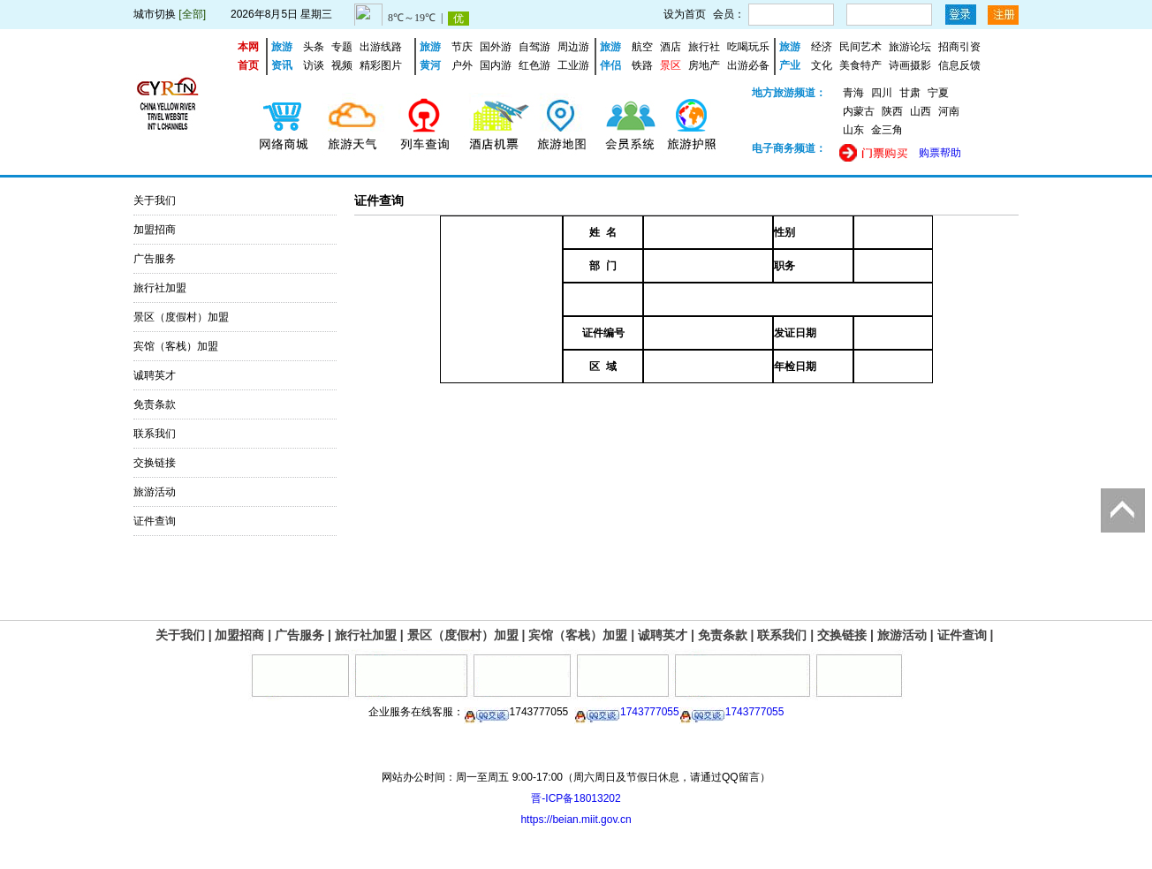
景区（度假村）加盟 (181, 317)
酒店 (670, 47)
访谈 (313, 65)
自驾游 (534, 47)
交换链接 (154, 463)
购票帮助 (940, 153)
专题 (341, 47)
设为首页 (684, 14)
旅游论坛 (910, 47)
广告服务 (154, 259)
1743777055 (626, 712)
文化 (821, 65)
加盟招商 (154, 229)
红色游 (534, 65)
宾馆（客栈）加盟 (175, 346)
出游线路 (381, 47)
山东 (853, 130)
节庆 (462, 47)
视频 (341, 65)
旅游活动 (154, 492)
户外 (462, 65)
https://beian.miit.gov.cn (575, 819)
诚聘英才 (154, 375)
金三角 (887, 130)
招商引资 (959, 47)
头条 (313, 47)
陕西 (892, 111)
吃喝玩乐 (748, 47)
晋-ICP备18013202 (575, 798)
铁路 (642, 65)
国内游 (496, 65)
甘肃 (910, 93)
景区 (670, 65)
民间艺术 (860, 47)
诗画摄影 (910, 65)
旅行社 (704, 47)
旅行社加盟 (159, 288)
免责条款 (154, 404)
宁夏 (938, 93)
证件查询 (154, 521)
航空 (642, 47)
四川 (881, 93)
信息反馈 (959, 65)
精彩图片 (381, 65)
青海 (853, 93)
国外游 (496, 47)
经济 (821, 47)
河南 (948, 111)
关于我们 (154, 200)
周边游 (573, 47)
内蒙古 (859, 111)
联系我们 (154, 433)
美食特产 (860, 65)
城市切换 (154, 14)
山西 (920, 111)
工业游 (573, 65)
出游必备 (748, 65)
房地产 (704, 65)
